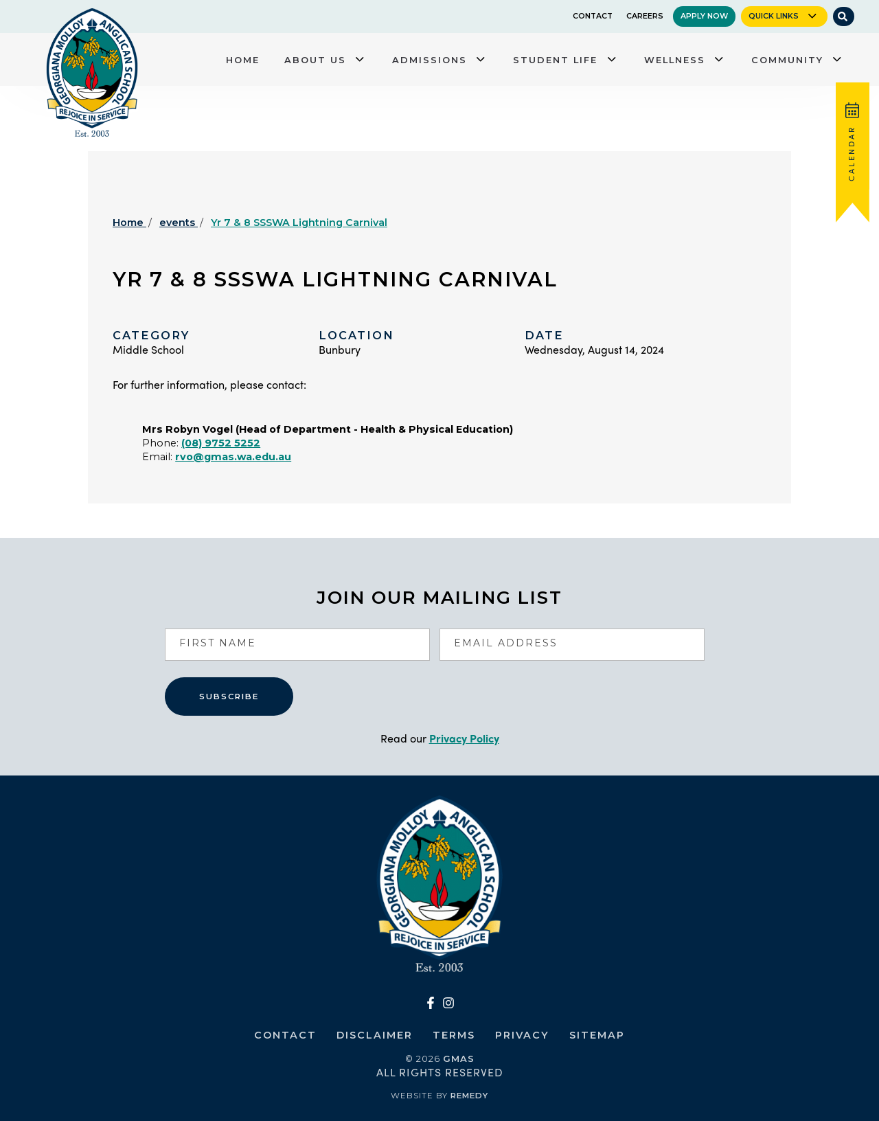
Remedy (469, 1095)
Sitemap (597, 1035)
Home (243, 59)
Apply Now (704, 16)
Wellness (674, 59)
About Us (315, 59)
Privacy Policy (464, 738)
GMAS (459, 1058)
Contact (593, 16)
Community (787, 59)
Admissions (429, 59)
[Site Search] (843, 16)
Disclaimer (374, 1035)
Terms (454, 1035)
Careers (644, 16)
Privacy (522, 1035)
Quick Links (774, 16)
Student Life (555, 59)
